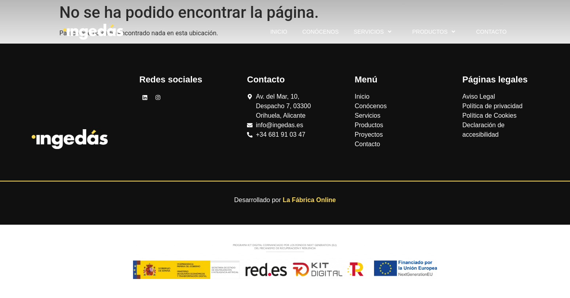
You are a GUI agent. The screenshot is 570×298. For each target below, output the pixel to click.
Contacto (491, 32)
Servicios (373, 32)
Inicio (278, 32)
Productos (434, 32)
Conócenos (320, 32)
